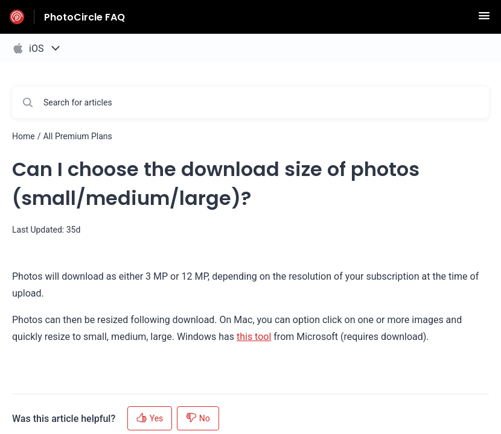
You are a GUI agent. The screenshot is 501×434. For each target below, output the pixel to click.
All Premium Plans (77, 136)
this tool (254, 336)
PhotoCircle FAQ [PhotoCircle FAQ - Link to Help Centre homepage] (84, 17)
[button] (484, 19)
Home (23, 136)
